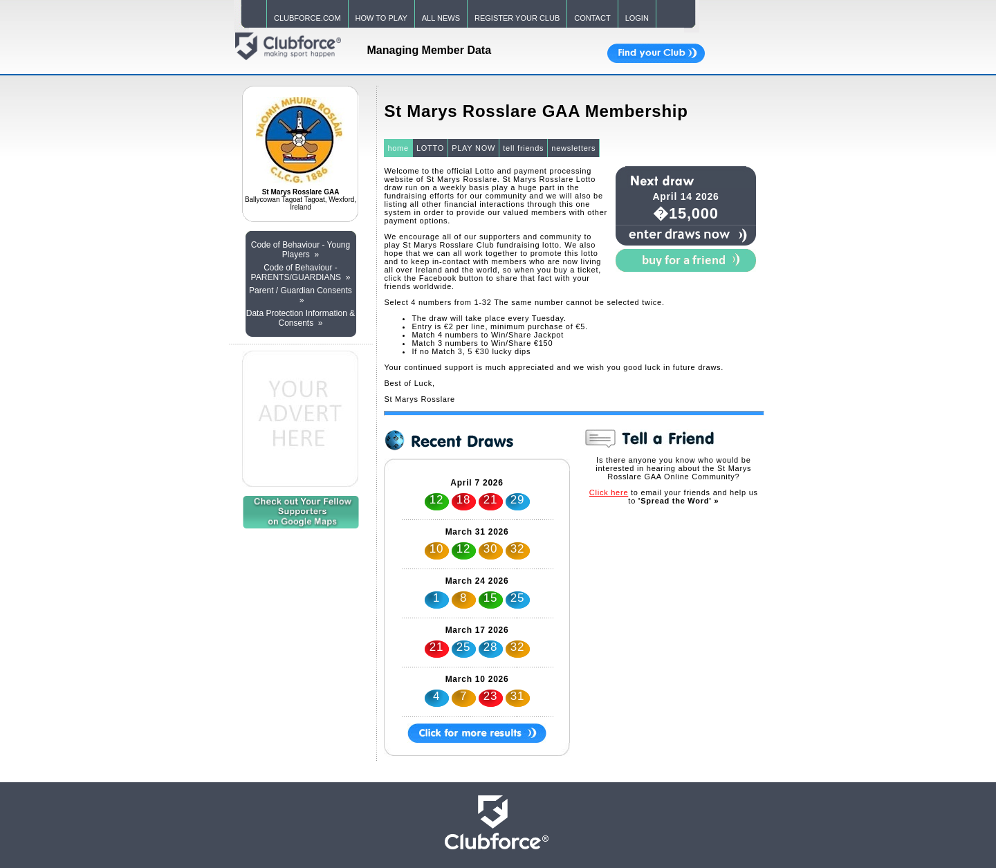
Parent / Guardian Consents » (300, 295)
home (398, 148)
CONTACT (592, 18)
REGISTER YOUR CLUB (517, 18)
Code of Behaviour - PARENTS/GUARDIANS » (301, 272)
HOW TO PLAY (381, 18)
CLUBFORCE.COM (307, 18)
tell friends (523, 148)
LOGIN (637, 18)
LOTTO (430, 148)
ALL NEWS (441, 18)
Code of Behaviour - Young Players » (300, 249)
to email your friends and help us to (673, 496)
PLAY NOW (473, 148)
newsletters (573, 148)
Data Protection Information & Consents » (300, 318)
